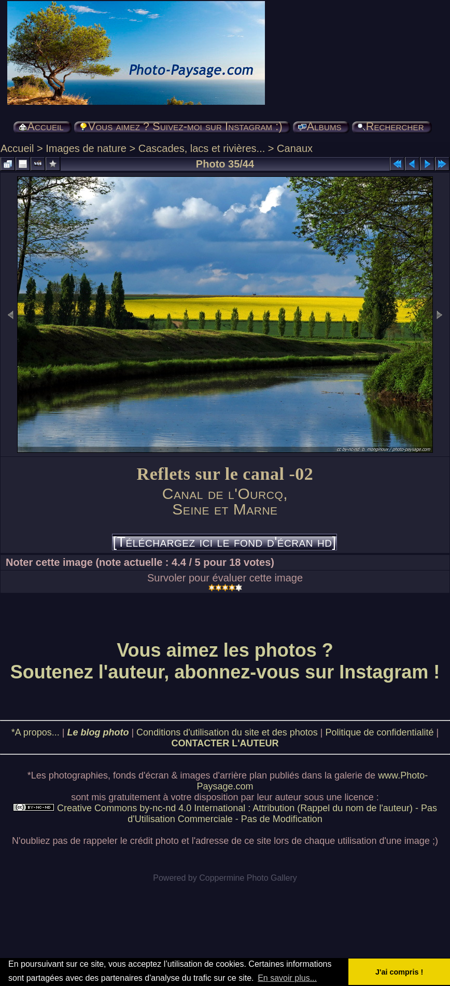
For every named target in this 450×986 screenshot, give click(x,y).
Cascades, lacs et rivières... (201, 148)
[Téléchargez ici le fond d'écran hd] (224, 542)
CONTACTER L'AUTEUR (225, 743)
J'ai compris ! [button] (399, 972)
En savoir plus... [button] (287, 978)
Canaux (295, 148)
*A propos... (35, 732)
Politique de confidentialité (379, 732)
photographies (78, 775)
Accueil (17, 148)
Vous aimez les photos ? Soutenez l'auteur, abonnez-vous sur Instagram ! (225, 661)
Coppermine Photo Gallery (248, 877)
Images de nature (86, 148)
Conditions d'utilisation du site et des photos (227, 732)
